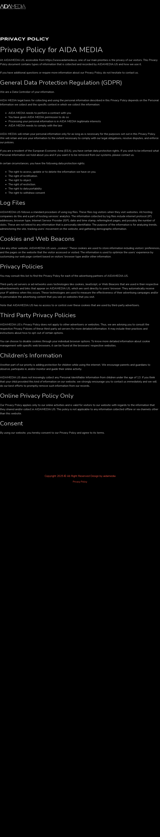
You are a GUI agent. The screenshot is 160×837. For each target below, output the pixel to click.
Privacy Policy (80, 481)
